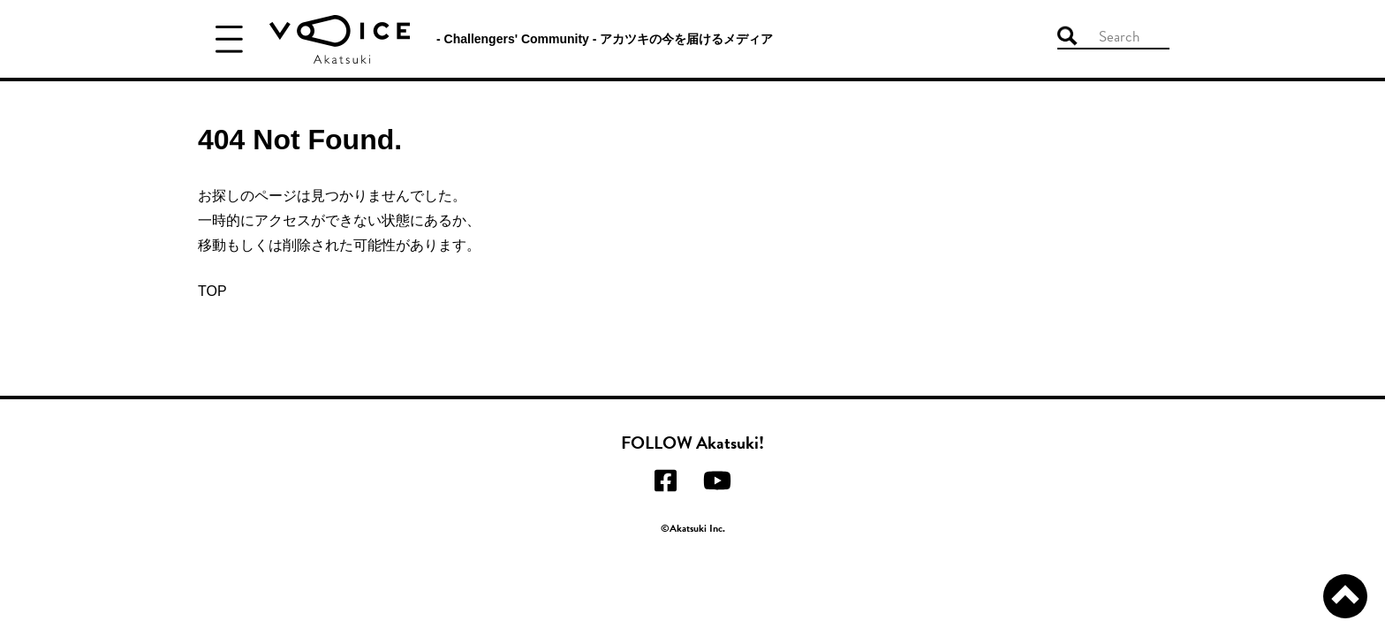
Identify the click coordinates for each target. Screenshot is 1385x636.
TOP (212, 291)
